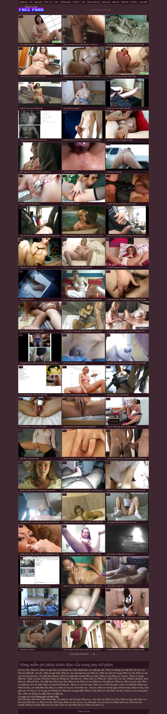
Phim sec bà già (136, 676)
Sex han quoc (86, 684)
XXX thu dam (24, 699)
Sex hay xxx (139, 670)
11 (88, 654)
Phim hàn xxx (79, 705)
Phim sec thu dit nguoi (108, 687)
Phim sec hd (105, 676)
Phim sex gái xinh (52, 673)
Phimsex (56, 676)
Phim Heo (45, 678)
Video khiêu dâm (80, 670)
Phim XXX (113, 678)
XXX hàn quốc (111, 684)
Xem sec (93, 687)
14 (94, 654)
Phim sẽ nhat (33, 681)
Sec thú (122, 678)
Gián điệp (143, 2)
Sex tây (39, 673)
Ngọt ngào (38, 2)
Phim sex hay (137, 687)
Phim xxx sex (86, 681)
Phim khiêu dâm (49, 699)
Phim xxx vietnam (120, 676)
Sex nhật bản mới (40, 687)
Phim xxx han (34, 678)
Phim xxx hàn (31, 7)
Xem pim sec (76, 678)
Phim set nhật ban (55, 693)
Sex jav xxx (82, 702)
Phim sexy (143, 684)
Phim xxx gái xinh (48, 670)
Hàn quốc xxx (94, 702)
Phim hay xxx (33, 702)
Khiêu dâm (106, 2)
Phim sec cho (90, 690)
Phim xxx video (112, 699)
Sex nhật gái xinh (97, 670)
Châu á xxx (48, 2)
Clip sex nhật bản (26, 673)
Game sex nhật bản (128, 684)
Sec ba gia (42, 690)
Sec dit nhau (75, 699)
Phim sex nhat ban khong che (56, 684)
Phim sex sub (129, 673)
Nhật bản (124, 2)
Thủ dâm (134, 2)
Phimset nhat (125, 687)
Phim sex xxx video (50, 705)
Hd (31, 2)
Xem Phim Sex (81, 687)
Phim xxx (75, 684)
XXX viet (133, 702)
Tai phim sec (63, 699)
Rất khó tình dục (93, 2)
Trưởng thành (65, 2)
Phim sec (35, 670)
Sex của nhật (36, 684)
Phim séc (102, 678)
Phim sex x (98, 684)
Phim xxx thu (69, 702)
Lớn (83, 2)
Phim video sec (90, 678)
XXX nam (57, 702)
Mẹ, (56, 2)
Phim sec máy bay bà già (111, 673)
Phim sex (95, 673)
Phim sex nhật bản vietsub (73, 676)
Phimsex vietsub (32, 705)
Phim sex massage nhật (72, 690)
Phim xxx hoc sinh (132, 681)
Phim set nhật (92, 676)
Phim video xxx (121, 702)
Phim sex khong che (60, 678)
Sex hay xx (32, 690)
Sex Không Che (64, 670)
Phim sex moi (103, 690)
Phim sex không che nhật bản (119, 670)
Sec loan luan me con (80, 673)
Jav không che (54, 690)
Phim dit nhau (24, 687)
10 (85, 654)
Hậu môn (115, 2)
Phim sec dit (73, 681)
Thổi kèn (76, 2)
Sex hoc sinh (24, 670)
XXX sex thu (65, 705)
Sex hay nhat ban (30, 676)
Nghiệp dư (23, 2)
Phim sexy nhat (60, 681)
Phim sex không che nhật (34, 693)
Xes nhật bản (46, 681)
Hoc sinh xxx (98, 699)
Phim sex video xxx (95, 705)
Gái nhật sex (108, 681)
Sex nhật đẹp (45, 676)
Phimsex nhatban (134, 678)
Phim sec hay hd (65, 687)
